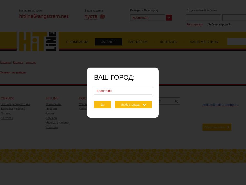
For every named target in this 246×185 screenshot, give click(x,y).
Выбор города (130, 104)
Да (102, 104)
